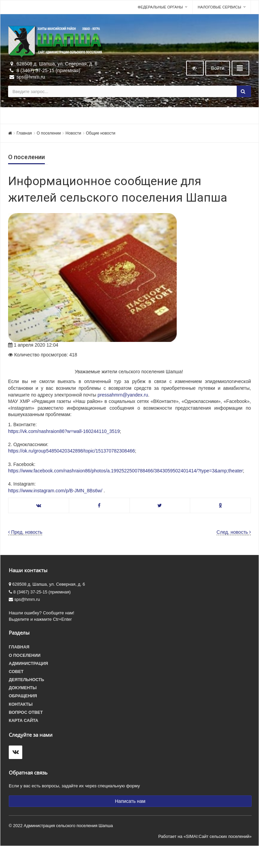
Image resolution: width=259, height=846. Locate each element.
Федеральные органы (160, 7)
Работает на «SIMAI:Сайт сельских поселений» (205, 836)
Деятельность (26, 679)
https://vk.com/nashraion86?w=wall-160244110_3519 (64, 431)
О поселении (49, 133)
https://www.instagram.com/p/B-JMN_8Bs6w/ (55, 490)
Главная (24, 133)
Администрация (28, 663)
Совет (16, 671)
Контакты (21, 704)
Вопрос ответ (26, 712)
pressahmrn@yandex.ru (122, 395)
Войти (217, 68)
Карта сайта (23, 720)
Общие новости (100, 133)
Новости (73, 133)
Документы (23, 687)
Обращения (23, 696)
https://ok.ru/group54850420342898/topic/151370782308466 (71, 451)
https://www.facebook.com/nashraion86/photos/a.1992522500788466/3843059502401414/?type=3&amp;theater (125, 470)
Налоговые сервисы (219, 7)
